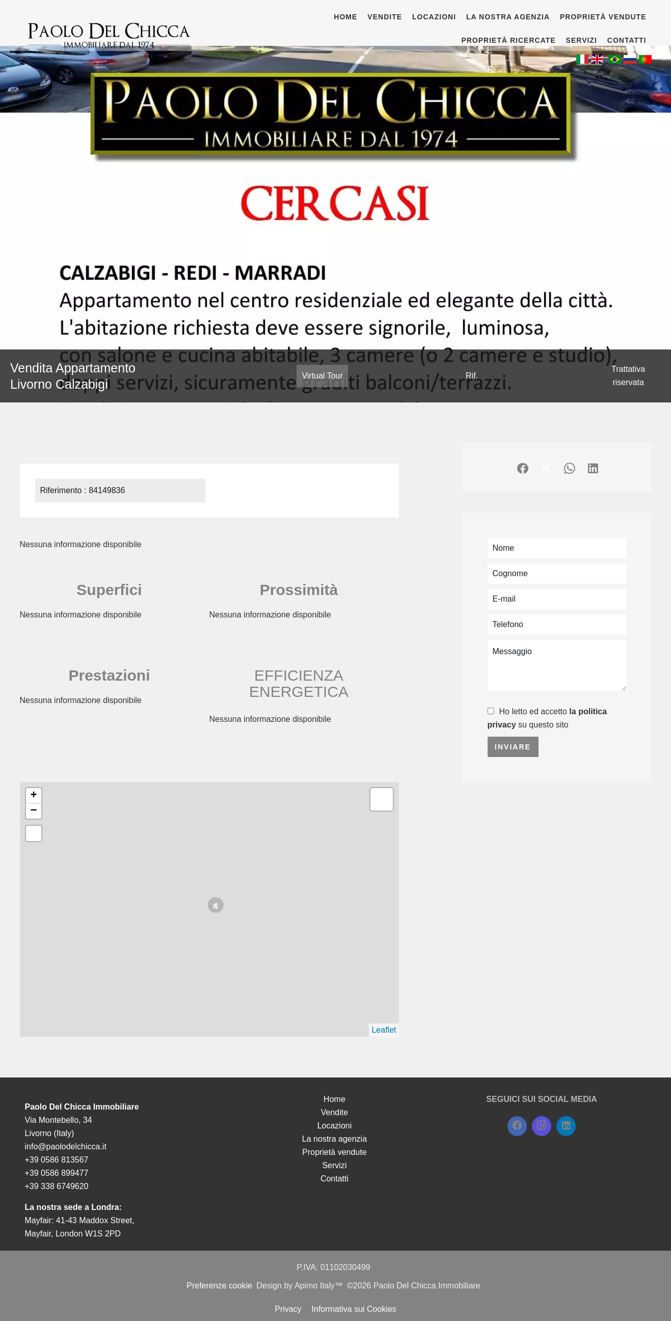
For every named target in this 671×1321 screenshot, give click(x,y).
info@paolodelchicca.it (65, 1146)
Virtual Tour (322, 375)
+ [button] (33, 795)
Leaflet (383, 1030)
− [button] (33, 811)
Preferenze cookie (219, 1285)
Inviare (513, 747)
